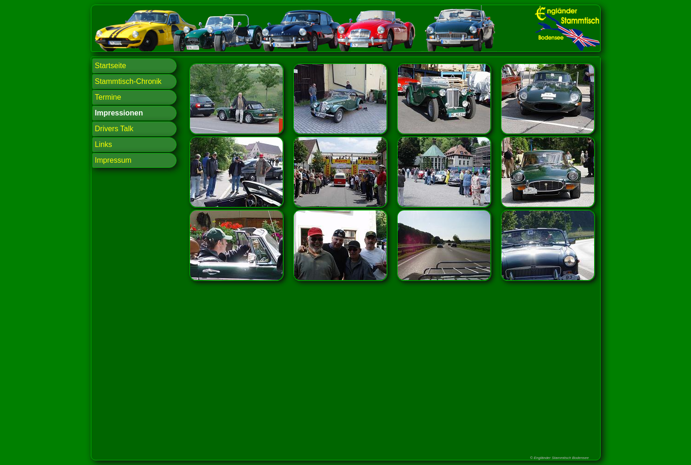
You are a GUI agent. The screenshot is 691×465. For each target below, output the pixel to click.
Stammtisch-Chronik (128, 81)
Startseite (111, 66)
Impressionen (119, 113)
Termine (108, 97)
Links (103, 144)
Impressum (113, 160)
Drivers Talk (114, 129)
